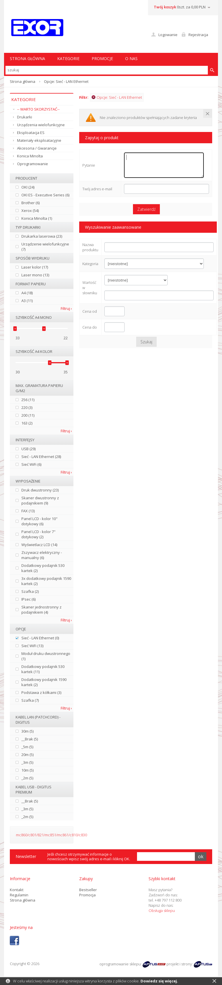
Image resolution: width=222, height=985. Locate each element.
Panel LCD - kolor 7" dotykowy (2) (38, 534)
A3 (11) (27, 300)
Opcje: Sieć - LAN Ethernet (117, 97)
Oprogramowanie (32, 163)
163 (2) (26, 423)
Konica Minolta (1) (36, 218)
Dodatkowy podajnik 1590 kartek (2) (43, 682)
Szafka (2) (30, 591)
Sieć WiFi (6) (31, 464)
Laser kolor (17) (34, 267)
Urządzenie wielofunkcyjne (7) (45, 246)
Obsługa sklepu (162, 910)
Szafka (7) (30, 700)
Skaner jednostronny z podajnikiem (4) (41, 609)
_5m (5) (27, 746)
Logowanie (167, 34)
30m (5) (27, 731)
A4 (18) (27, 292)
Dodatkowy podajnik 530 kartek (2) (42, 568)
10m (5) (27, 770)
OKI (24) (27, 187)
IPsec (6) (28, 599)
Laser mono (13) (35, 275)
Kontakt (16, 889)
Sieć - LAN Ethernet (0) (40, 637)
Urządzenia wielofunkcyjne (41, 124)
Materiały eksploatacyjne (39, 140)
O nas (131, 58)
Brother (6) (30, 202)
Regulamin (19, 895)
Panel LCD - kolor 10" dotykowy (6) (39, 521)
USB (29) (28, 448)
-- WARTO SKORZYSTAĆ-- (38, 109)
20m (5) (27, 754)
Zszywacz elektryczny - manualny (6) (41, 555)
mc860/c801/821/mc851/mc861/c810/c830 (51, 834)
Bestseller (88, 889)
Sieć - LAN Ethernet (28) (41, 456)
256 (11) (27, 399)
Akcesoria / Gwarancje (37, 148)
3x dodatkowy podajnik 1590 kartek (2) (46, 581)
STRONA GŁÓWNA (27, 58)
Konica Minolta (30, 156)
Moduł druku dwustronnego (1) (45, 656)
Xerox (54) (30, 210)
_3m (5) (27, 762)
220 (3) (26, 407)
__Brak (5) (29, 739)
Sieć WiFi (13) (32, 645)
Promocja (87, 895)
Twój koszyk (165, 7)
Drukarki (24, 117)
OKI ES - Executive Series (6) (45, 195)
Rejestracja (198, 34)
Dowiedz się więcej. (159, 981)
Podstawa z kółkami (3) (41, 692)
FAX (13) (28, 510)
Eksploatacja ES (31, 132)
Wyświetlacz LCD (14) (39, 544)
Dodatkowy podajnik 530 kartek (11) (42, 669)
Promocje (102, 58)
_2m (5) (27, 778)
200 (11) (27, 415)
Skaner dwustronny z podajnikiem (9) (40, 500)
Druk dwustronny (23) (40, 490)
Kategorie (68, 58)
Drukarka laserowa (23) (41, 236)
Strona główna (22, 81)
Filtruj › (66, 308)
